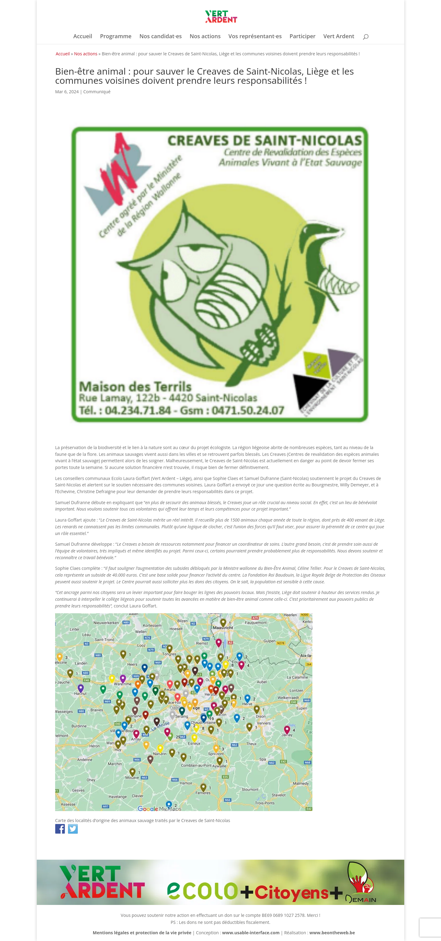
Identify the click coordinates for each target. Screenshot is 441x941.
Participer (303, 37)
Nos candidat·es (160, 37)
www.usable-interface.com (251, 932)
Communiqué (97, 91)
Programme (116, 37)
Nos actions (205, 37)
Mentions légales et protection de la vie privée (142, 932)
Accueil (82, 37)
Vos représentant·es (255, 37)
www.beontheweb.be (332, 932)
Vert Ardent (338, 37)
